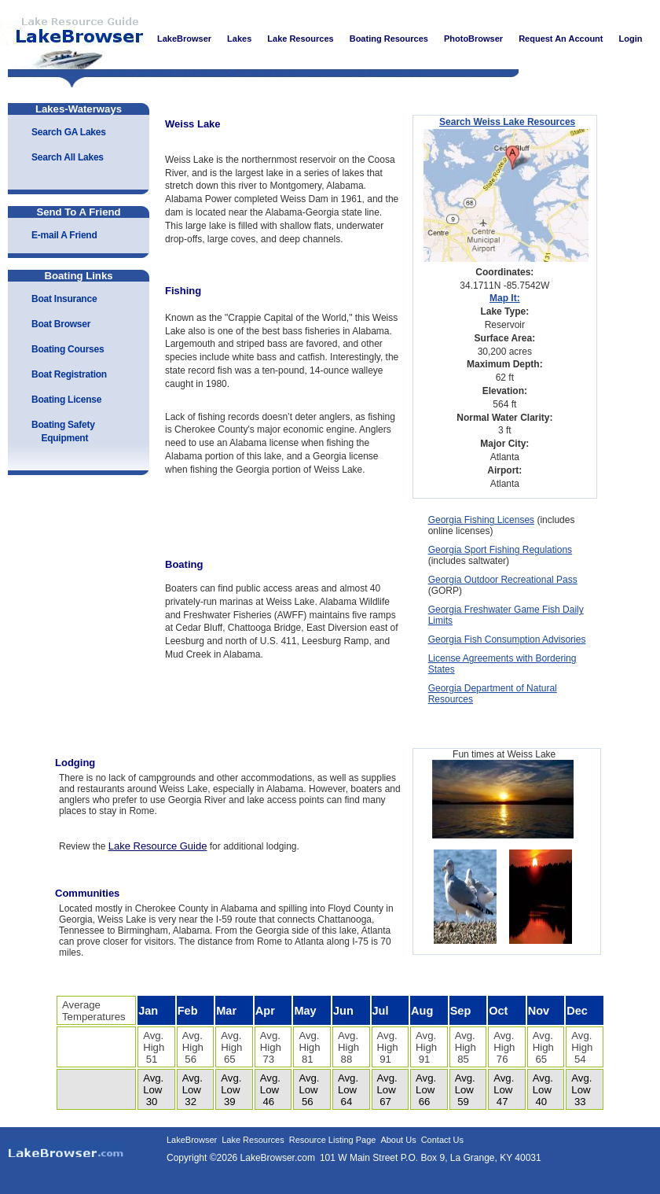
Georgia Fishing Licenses (481, 519)
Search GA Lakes (68, 132)
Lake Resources (253, 1139)
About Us (398, 1139)
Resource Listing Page (332, 1139)
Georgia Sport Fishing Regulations (500, 549)
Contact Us (442, 1139)
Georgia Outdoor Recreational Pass (503, 579)
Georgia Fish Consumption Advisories (507, 639)
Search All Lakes (67, 157)
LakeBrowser (74, 38)
